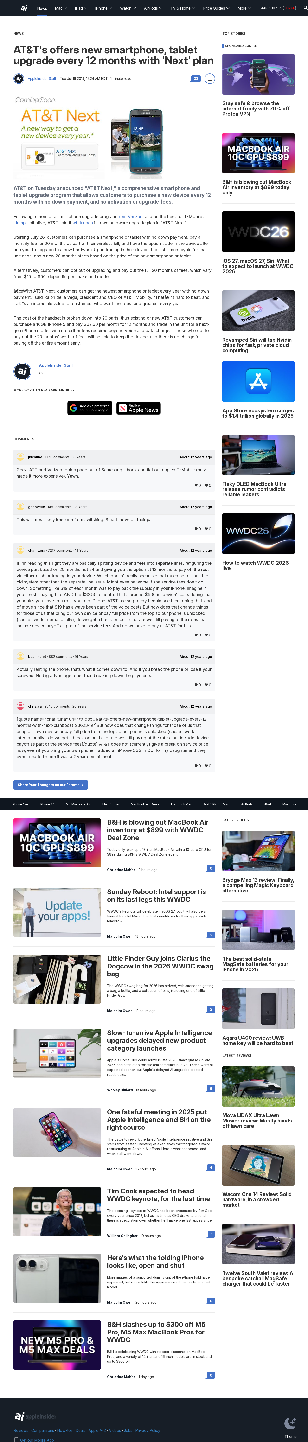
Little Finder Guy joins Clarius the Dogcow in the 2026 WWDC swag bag (160, 966)
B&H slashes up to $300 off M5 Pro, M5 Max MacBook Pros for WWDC (156, 1332)
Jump (20, 222)
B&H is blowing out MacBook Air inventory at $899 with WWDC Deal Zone (157, 830)
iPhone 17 (47, 804)
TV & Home (182, 8)
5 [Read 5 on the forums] (211, 1301)
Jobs (128, 1430)
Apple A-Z (97, 1430)
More (244, 8)
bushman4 (37, 656)
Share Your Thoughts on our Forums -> (50, 785)
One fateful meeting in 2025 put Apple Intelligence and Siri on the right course (159, 1119)
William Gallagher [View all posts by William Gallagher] (122, 1236)
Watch (128, 8)
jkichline (35, 457)
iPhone (103, 8)
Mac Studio (110, 804)
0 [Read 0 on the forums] (211, 868)
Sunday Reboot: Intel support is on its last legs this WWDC (156, 896)
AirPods (153, 8)
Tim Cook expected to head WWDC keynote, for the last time (158, 1195)
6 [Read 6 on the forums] (211, 1088)
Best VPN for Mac (216, 804)
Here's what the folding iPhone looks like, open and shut (155, 1261)
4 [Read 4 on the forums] (211, 1168)
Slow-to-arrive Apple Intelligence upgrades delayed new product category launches (159, 1040)
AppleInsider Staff (42, 79)
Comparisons (42, 1430)
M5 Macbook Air (78, 804)
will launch (82, 222)
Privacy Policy (147, 1430)
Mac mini (289, 804)
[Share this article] (210, 78)
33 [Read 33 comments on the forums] (196, 79)
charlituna (37, 550)
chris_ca (35, 706)
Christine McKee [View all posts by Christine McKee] (121, 870)
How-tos (65, 1430)
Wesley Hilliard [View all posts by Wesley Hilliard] (120, 1090)
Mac (61, 8)
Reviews (20, 1430)
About (196, 457)
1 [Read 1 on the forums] (211, 1234)
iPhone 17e (20, 804)
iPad (81, 8)
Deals (80, 1430)
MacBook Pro (181, 804)
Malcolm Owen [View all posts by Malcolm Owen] (120, 936)
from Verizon (129, 216)
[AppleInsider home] (24, 8)
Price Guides (216, 8)
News (42, 8)
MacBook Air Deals (145, 804)
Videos (115, 1430)
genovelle (37, 507)
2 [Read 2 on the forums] (211, 935)
